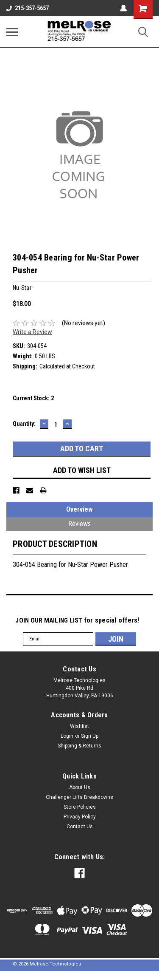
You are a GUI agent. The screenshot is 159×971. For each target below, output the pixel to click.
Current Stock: (33, 398)
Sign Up (89, 736)
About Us (79, 787)
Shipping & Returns (79, 746)
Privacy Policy (80, 817)
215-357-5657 (27, 8)
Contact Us (80, 826)
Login (67, 736)
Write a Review (32, 331)
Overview (79, 509)
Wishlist (79, 726)
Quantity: (24, 423)
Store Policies (80, 807)
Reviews (79, 524)
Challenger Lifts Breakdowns (79, 797)
